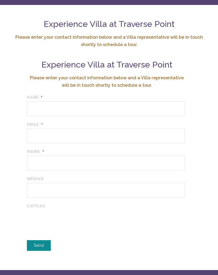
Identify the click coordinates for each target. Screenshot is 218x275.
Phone (35, 151)
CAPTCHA (36, 206)
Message (35, 178)
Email (35, 124)
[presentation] (68, 220)
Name (35, 97)
